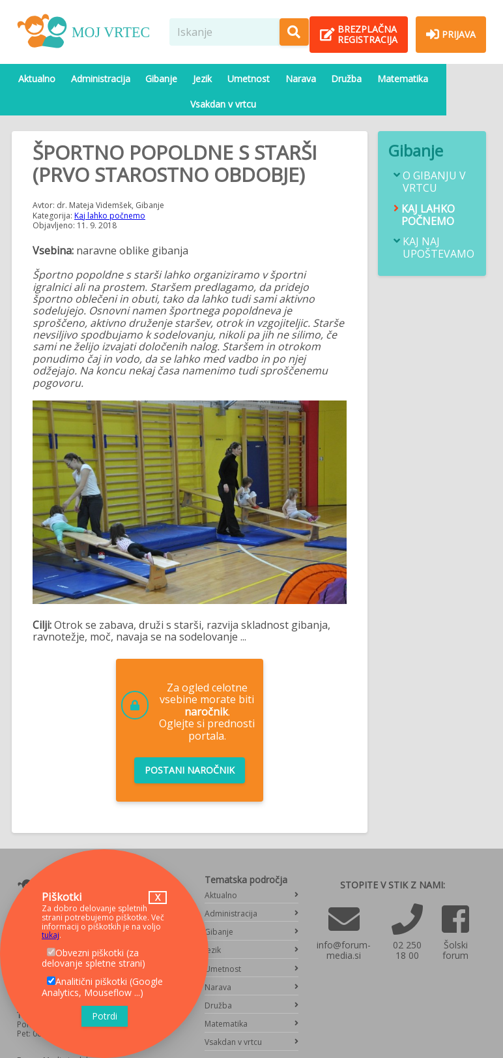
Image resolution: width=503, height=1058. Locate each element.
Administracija (97, 78)
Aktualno (36, 78)
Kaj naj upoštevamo (438, 222)
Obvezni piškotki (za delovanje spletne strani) (93, 958)
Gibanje (155, 78)
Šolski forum (455, 924)
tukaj (50, 935)
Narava (285, 78)
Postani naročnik (190, 744)
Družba (328, 78)
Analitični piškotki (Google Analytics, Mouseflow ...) (102, 986)
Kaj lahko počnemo (109, 189)
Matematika (381, 78)
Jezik (193, 78)
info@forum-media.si (344, 924)
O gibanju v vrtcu (434, 156)
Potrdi (104, 1016)
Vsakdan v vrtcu (452, 78)
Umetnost (236, 78)
